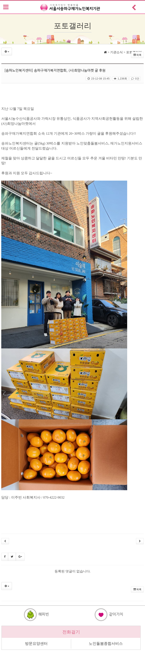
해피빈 (36, 614)
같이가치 (108, 614)
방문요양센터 (36, 643)
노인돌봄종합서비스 (106, 643)
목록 (137, 54)
